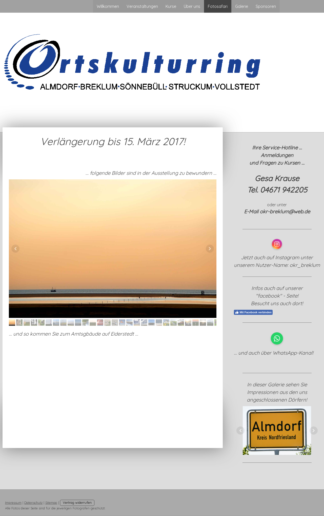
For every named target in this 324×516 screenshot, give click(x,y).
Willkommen (108, 6)
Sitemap (51, 503)
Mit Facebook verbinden (253, 312)
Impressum (13, 503)
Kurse (171, 6)
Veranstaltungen (142, 6)
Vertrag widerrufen (77, 503)
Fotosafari (218, 6)
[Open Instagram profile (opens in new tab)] (277, 244)
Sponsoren (266, 6)
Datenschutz (33, 503)
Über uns (192, 6)
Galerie (241, 6)
